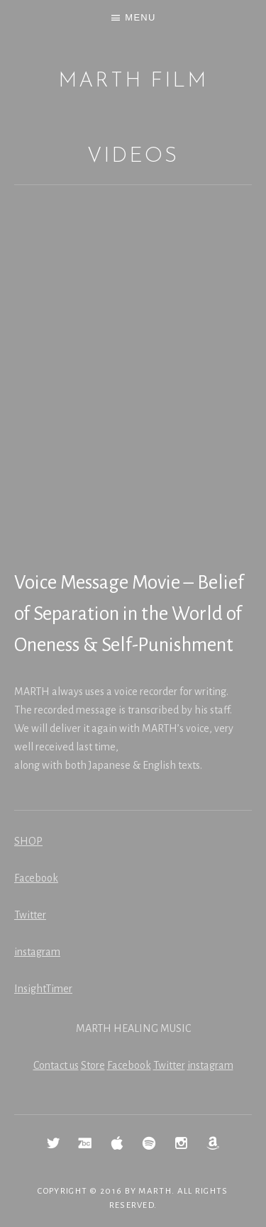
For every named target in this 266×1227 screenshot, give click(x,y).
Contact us (56, 1065)
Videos (132, 156)
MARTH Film (133, 81)
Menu (140, 17)
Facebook (36, 878)
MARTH (155, 1191)
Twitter (30, 915)
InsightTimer (43, 988)
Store (93, 1065)
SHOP (28, 841)
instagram (37, 951)
